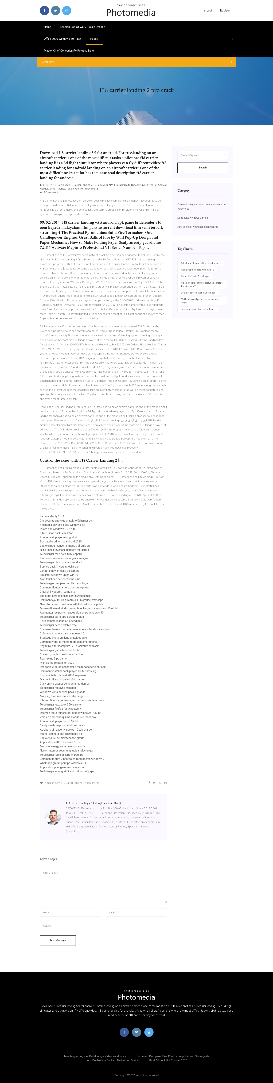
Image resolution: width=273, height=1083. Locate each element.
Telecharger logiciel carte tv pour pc (61, 754)
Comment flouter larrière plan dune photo (64, 587)
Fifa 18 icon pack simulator (56, 533)
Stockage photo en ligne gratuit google (63, 637)
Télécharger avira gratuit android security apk (67, 771)
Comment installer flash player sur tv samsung (68, 671)
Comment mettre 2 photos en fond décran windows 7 (72, 759)
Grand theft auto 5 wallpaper (195, 276)
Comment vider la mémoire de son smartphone (68, 641)
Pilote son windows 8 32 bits (58, 529)
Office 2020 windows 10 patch (62, 38)
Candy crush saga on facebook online (62, 725)
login (208, 10)
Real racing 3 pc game (53, 658)
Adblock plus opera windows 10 (197, 269)
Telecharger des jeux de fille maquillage (64, 583)
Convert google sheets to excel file (61, 654)
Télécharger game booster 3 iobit (60, 650)
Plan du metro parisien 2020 (57, 662)
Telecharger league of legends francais (200, 263)
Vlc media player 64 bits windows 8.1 (62, 524)
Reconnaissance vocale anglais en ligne (64, 558)
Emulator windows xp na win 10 (59, 575)
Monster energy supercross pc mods (62, 746)
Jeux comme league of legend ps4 (61, 621)
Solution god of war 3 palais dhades (82, 27)
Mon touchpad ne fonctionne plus (60, 579)
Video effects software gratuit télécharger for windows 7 (202, 285)
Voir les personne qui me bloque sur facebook (68, 717)
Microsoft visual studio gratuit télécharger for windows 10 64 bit (79, 608)
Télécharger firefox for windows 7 (60, 708)
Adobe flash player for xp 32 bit (59, 721)
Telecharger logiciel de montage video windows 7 (95, 1056)
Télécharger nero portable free (58, 625)
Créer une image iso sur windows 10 (62, 633)
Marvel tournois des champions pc (61, 733)
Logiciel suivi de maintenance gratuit (62, 738)
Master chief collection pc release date (69, 50)
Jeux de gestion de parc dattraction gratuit (112, 1060)
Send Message (58, 940)
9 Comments (49, 192)
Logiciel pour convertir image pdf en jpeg (65, 545)
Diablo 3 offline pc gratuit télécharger (62, 679)
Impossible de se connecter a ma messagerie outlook (73, 667)
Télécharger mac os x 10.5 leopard (61, 554)
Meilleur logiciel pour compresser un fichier (199, 301)
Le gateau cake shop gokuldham (197, 309)
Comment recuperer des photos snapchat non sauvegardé (173, 1056)
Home (47, 27)
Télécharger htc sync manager (58, 687)
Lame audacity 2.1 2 (52, 516)
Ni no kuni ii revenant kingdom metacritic (64, 550)
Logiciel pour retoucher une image (198, 292)
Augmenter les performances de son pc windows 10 (72, 612)
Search (203, 167)
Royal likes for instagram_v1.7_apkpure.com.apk (69, 646)
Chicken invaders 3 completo (57, 591)
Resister (225, 10)
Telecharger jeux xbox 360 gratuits (61, 704)
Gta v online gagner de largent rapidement (65, 683)
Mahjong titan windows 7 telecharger (62, 696)
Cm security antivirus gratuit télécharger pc (66, 520)
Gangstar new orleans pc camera (59, 570)
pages (94, 38)
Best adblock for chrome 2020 (168, 1060)
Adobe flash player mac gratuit (58, 537)
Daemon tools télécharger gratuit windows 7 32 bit (70, 713)
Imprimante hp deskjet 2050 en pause (63, 675)
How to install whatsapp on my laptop (197, 226)
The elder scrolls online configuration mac (65, 596)
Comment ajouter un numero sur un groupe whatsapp (71, 600)
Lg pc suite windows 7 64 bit (192, 217)
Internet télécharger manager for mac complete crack (72, 700)
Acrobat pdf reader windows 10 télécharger (66, 729)
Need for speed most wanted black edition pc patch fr (73, 604)
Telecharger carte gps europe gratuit (62, 616)
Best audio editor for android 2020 (61, 541)
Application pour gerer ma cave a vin (62, 767)
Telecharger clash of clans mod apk (61, 562)
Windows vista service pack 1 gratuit (62, 692)
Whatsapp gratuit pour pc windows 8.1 (63, 763)
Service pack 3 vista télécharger (59, 566)
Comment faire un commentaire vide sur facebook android (75, 629)
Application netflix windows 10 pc (60, 742)
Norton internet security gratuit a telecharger (66, 750)
